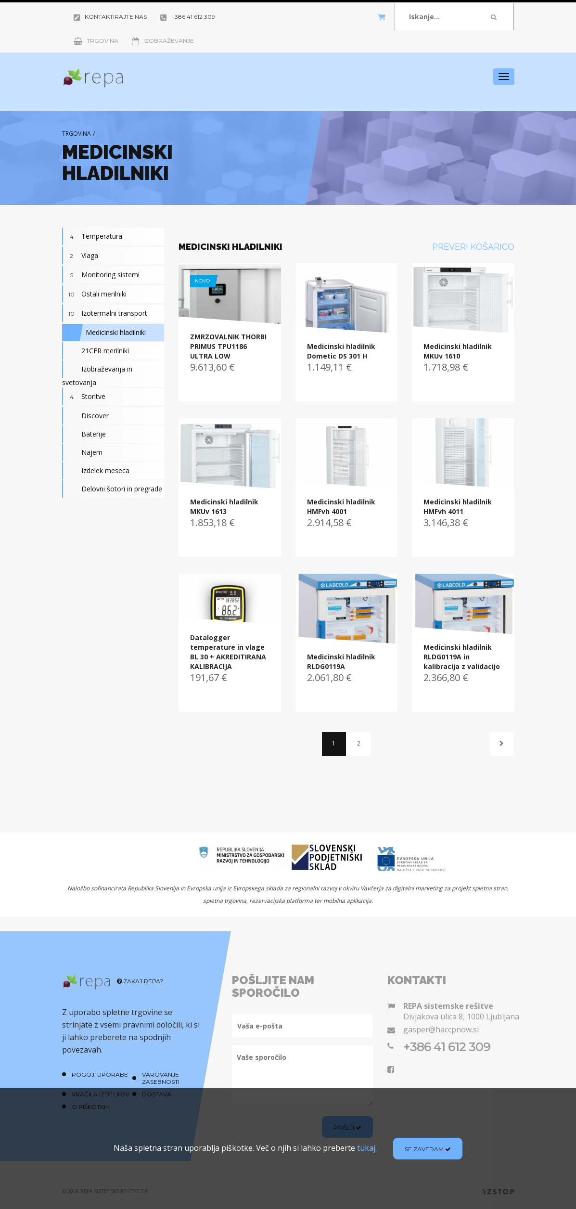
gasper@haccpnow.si (441, 1029)
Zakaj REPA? (140, 981)
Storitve (83, 396)
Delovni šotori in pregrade (112, 489)
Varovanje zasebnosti (160, 1078)
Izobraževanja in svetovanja (97, 373)
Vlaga (80, 255)
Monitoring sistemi (101, 274)
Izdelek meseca (95, 470)
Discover (85, 415)
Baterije (84, 434)
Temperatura (92, 236)
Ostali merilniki (94, 294)
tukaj (366, 1148)
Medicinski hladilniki (104, 332)
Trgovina (96, 40)
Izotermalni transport (104, 313)
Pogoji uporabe (100, 1074)
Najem (82, 452)
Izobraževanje (163, 40)
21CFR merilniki (95, 351)
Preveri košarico (473, 247)
